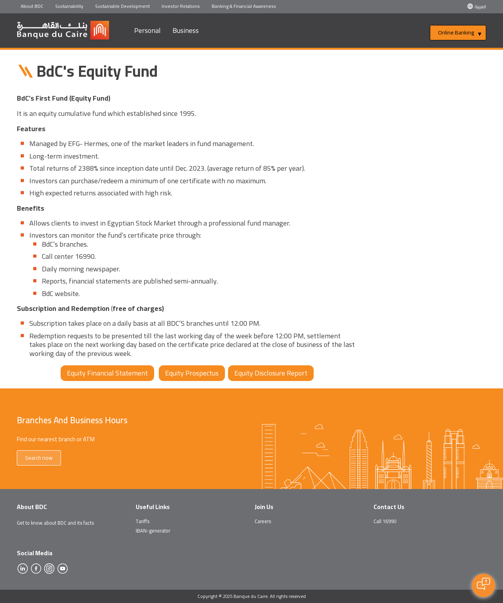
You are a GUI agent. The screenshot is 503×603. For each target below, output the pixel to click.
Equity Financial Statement (107, 372)
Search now (39, 458)
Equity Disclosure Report (270, 372)
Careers (263, 521)
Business (185, 30)
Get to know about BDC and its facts (55, 522)
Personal (147, 30)
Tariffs (142, 521)
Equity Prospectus (192, 372)
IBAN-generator (153, 530)
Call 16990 (385, 521)
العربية (480, 6)
